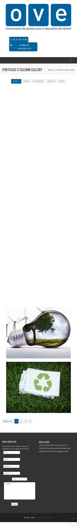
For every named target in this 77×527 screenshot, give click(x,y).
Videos (62, 81)
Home (50, 70)
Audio (26, 81)
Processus (51, 81)
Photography (38, 81)
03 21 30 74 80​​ (19, 39)
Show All (16, 81)
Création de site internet (44, 519)
